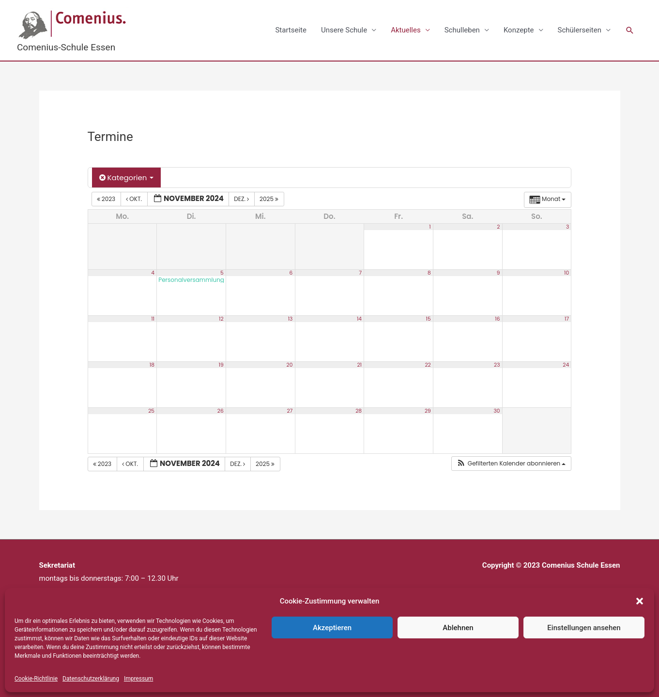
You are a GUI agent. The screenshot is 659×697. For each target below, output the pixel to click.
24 (566, 364)
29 (428, 410)
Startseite (291, 30)
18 (152, 364)
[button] (639, 601)
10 (566, 272)
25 (151, 410)
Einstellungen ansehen (583, 627)
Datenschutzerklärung (90, 678)
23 (497, 364)
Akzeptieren (332, 627)
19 (221, 364)
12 (221, 318)
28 (358, 410)
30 (496, 410)
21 (359, 364)
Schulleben (462, 30)
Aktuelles (406, 30)
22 (427, 364)
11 (152, 318)
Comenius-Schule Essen (66, 47)
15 (428, 318)
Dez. (242, 199)
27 (289, 410)
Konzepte (519, 30)
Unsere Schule (344, 30)
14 (359, 318)
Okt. (134, 199)
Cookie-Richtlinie (36, 678)
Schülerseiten (579, 30)
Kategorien (126, 177)
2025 (270, 199)
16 (497, 318)
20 (290, 364)
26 (220, 410)
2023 (107, 199)
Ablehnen (458, 627)
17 (567, 318)
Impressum (138, 678)
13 (290, 318)
